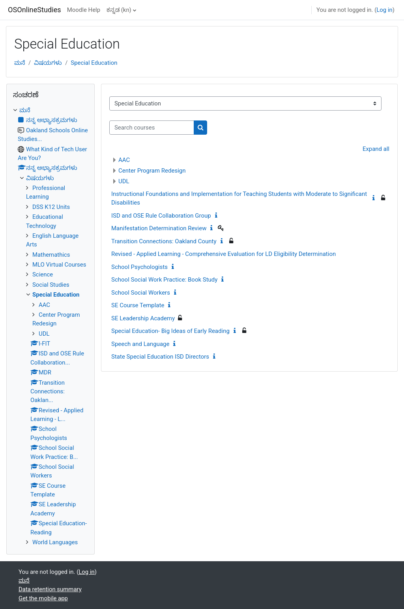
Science (42, 274)
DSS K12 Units (51, 207)
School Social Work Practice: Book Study (164, 279)
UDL (123, 181)
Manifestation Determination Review (158, 228)
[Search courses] (151, 127)
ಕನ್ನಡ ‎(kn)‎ (119, 9)
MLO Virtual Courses (59, 264)
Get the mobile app (43, 598)
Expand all (376, 148)
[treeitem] (50, 326)
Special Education (94, 62)
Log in (384, 9)
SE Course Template (137, 305)
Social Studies (50, 284)
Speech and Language (140, 344)
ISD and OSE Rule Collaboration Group (161, 215)
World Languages (55, 542)
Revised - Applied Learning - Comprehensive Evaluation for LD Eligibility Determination (223, 254)
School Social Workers (140, 292)
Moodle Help (83, 9)
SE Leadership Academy (143, 318)
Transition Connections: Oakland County (164, 241)
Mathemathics (51, 254)
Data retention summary (50, 589)
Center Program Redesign (152, 170)
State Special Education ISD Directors (160, 356)
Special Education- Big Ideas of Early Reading (170, 331)
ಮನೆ (19, 62)
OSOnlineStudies (34, 10)
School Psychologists (139, 267)
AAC (124, 160)
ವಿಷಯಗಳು (48, 62)
